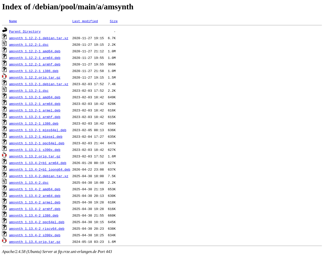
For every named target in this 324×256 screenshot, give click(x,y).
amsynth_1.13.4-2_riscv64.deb (36, 228)
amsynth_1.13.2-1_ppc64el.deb (36, 143)
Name (13, 21)
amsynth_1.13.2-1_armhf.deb (34, 116)
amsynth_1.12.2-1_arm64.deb (34, 57)
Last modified (85, 21)
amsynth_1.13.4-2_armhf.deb (34, 208)
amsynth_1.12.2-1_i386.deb (33, 70)
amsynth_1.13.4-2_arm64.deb (34, 195)
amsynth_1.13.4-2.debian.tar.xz (38, 176)
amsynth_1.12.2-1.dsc (29, 44)
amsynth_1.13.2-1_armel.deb (34, 110)
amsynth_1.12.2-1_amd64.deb (34, 51)
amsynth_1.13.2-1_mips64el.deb (37, 130)
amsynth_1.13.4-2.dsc (29, 182)
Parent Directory (25, 31)
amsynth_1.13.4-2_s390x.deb (34, 235)
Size (114, 21)
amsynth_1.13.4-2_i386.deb (33, 215)
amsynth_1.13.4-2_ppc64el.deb (36, 222)
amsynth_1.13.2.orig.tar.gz (34, 156)
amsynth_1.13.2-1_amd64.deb (34, 97)
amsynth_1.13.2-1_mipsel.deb (36, 136)
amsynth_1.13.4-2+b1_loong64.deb (39, 169)
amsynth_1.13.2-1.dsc (29, 90)
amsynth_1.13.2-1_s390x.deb (34, 149)
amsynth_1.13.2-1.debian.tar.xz (38, 84)
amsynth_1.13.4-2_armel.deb (34, 202)
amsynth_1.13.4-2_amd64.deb (34, 189)
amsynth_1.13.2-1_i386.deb (33, 123)
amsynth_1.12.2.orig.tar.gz (34, 77)
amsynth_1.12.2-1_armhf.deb (34, 64)
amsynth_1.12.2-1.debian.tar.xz (38, 38)
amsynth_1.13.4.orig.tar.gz (34, 241)
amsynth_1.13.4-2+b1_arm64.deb (37, 162)
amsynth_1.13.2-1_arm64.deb (34, 103)
